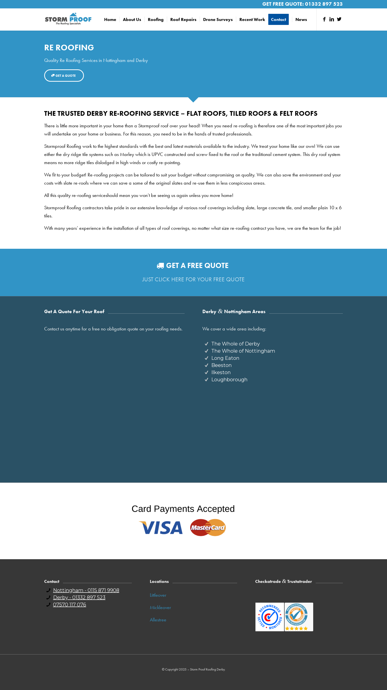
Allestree (158, 619)
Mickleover (160, 607)
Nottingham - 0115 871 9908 (86, 590)
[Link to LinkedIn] (331, 19)
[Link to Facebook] (324, 19)
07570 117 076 (69, 605)
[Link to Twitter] (339, 19)
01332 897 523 (324, 3)
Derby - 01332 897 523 (79, 597)
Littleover (158, 595)
